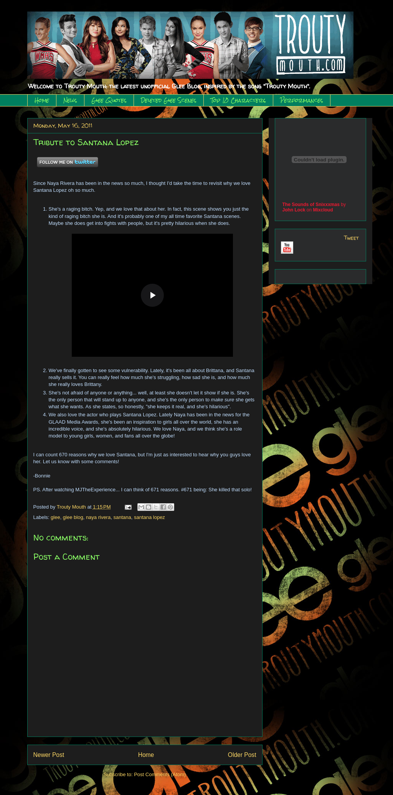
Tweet (351, 237)
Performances (301, 100)
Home (42, 100)
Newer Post (48, 755)
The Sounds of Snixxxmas (311, 204)
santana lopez (149, 517)
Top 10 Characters (238, 100)
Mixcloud (323, 210)
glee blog (73, 517)
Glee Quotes (109, 100)
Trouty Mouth (72, 507)
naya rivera (98, 517)
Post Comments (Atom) (160, 774)
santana (122, 517)
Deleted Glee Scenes (168, 100)
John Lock (293, 210)
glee (55, 517)
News (70, 100)
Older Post (242, 755)
